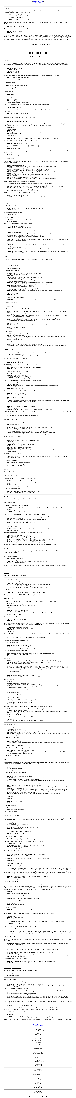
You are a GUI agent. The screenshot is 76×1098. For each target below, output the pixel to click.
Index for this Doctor (38, 1)
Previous (32, 1096)
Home (37, 1096)
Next (45, 1096)
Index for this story (38, 2)
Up (41, 1096)
